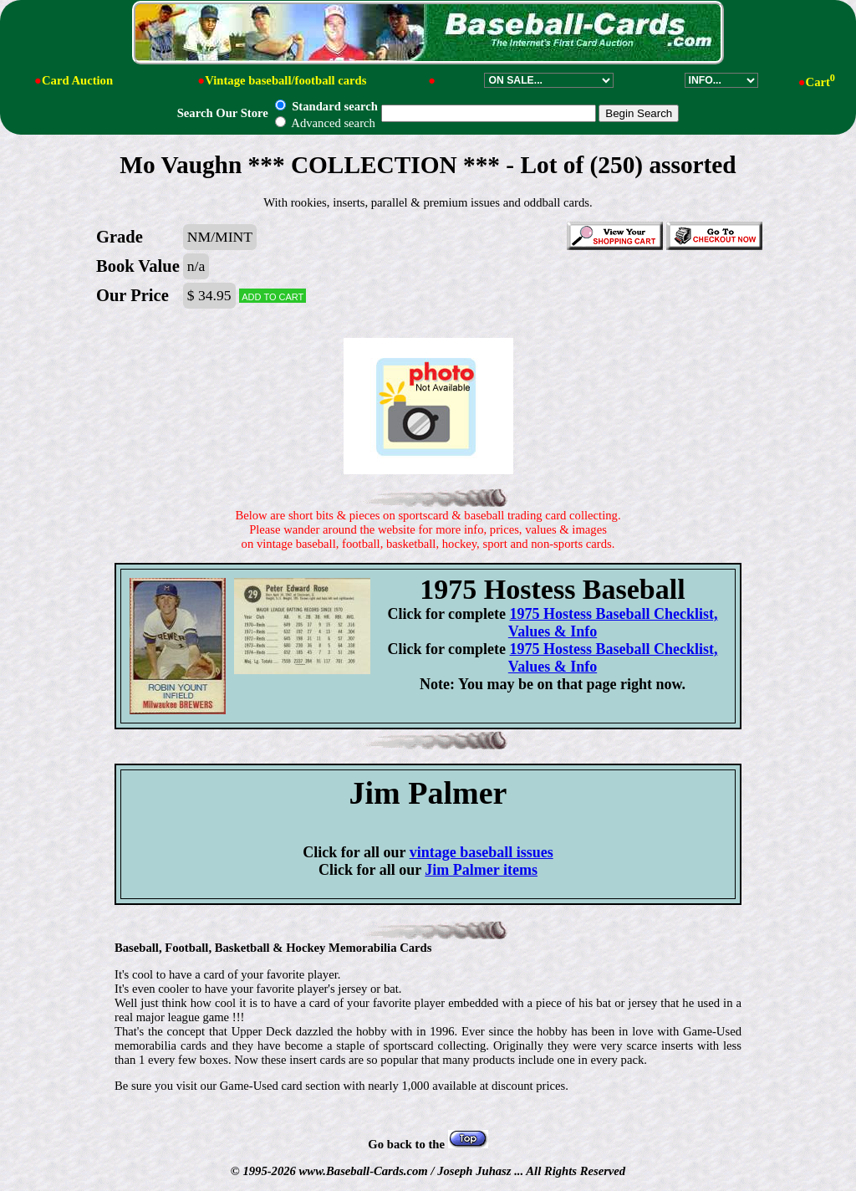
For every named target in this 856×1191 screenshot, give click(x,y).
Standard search (326, 106)
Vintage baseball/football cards (285, 80)
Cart (820, 82)
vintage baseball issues (481, 852)
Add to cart (272, 296)
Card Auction (77, 80)
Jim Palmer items (481, 869)
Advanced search (324, 123)
